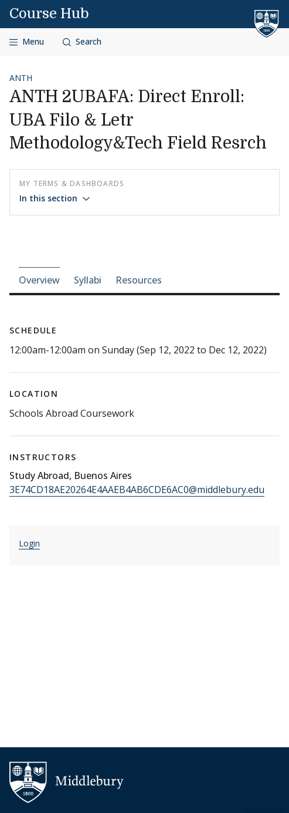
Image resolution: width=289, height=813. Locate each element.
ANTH (20, 77)
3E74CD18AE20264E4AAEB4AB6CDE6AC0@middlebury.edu (136, 489)
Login (29, 543)
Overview (39, 280)
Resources (138, 280)
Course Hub (49, 13)
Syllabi (87, 280)
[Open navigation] (26, 42)
